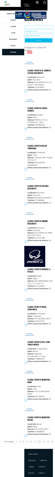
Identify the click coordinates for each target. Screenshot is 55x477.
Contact (42, 473)
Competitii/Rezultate (13, 13)
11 (35, 442)
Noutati (13, 45)
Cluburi (13, 26)
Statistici (41, 467)
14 (48, 442)
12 (39, 442)
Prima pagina (33, 454)
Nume (29, 52)
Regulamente (13, 39)
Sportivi (13, 20)
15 (52, 442)
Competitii (43, 460)
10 (31, 442)
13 (43, 442)
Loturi (13, 33)
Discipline (31, 460)
